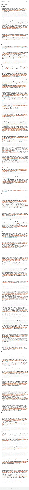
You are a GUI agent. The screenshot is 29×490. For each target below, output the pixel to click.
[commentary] (8, 96)
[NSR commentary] (23, 72)
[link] (21, 47)
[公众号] (6, 48)
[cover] (6, 84)
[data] (26, 79)
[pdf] (7, 361)
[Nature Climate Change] (13, 237)
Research (8, 1)
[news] (20, 76)
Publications (16, 1)
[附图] (6, 191)
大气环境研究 (3, 1)
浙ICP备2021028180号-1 (17, 488)
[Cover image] (16, 159)
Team (12, 1)
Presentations (21, 1)
